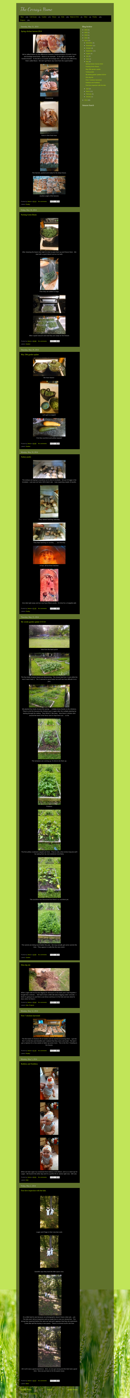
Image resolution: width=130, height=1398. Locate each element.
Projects (22, 20)
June (87, 59)
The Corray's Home (36, 9)
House (54, 17)
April (87, 88)
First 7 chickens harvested (30, 1016)
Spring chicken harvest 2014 (31, 31)
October (88, 48)
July (87, 56)
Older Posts (73, 1390)
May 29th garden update (30, 355)
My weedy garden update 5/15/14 (33, 622)
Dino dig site (25, 965)
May (87, 61)
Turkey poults (26, 457)
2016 (86, 35)
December (89, 43)
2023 (86, 30)
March (88, 91)
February (89, 94)
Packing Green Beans (29, 215)
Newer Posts (26, 1390)
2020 (86, 32)
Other (85, 17)
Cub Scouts (33, 17)
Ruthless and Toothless (29, 1064)
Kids (62, 17)
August (88, 53)
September (89, 51)
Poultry (95, 17)
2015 (86, 38)
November (89, 45)
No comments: (42, 201)
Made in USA (74, 17)
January (88, 96)
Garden (44, 17)
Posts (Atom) (33, 1394)
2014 (86, 40)
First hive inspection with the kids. (33, 1191)
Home (49, 1390)
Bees (22, 17)
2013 (86, 100)
